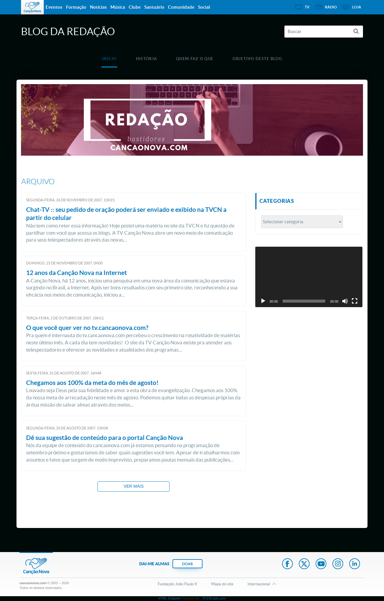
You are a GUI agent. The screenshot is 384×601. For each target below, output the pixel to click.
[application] (308, 277)
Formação (76, 7)
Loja (356, 7)
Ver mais (134, 486)
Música (117, 7)
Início (109, 58)
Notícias (98, 7)
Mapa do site (222, 584)
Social (204, 7)
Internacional (259, 584)
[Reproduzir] (263, 301)
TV (307, 7)
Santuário (154, 7)
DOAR (187, 564)
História (146, 58)
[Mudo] (345, 301)
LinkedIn (354, 564)
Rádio (331, 7)
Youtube (321, 564)
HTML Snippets (169, 598)
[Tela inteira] (355, 301)
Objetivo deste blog (257, 58)
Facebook (287, 564)
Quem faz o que (194, 58)
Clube (135, 7)
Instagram (338, 564)
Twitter (304, 564)
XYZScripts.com (214, 598)
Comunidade (181, 7)
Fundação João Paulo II (177, 584)
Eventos (54, 7)
